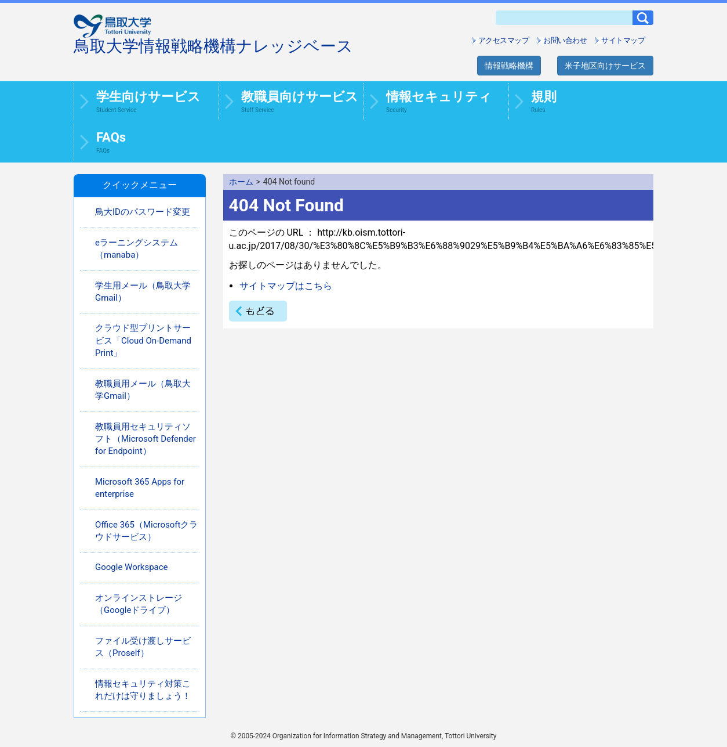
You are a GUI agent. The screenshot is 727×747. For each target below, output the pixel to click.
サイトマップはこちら (285, 285)
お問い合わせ (565, 40)
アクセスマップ (503, 40)
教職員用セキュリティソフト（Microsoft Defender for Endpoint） (145, 439)
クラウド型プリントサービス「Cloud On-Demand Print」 (143, 340)
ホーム (241, 181)
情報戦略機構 (509, 65)
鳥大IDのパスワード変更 (142, 212)
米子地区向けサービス (605, 65)
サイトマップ (623, 40)
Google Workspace (131, 567)
